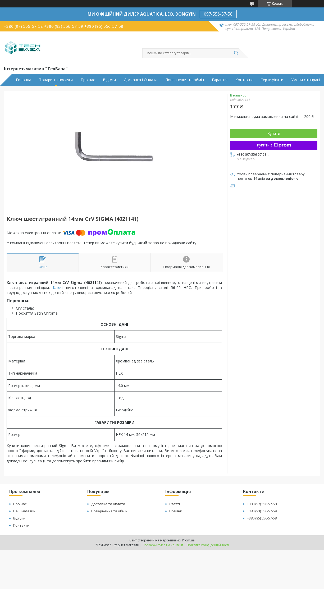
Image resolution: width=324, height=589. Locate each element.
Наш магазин (24, 511)
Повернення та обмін (184, 80)
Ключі (58, 287)
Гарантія (219, 80)
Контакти (244, 80)
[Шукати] (236, 53)
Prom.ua (188, 540)
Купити (273, 133)
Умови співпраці (305, 80)
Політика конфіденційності (208, 545)
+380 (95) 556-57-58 (262, 518)
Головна (23, 80)
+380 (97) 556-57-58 (262, 503)
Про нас (88, 80)
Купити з (274, 145)
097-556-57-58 (218, 14)
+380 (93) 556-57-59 (262, 511)
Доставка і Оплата (140, 80)
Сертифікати (272, 80)
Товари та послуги (56, 80)
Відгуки (109, 80)
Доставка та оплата (108, 503)
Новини (175, 511)
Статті (174, 503)
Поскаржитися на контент (163, 545)
